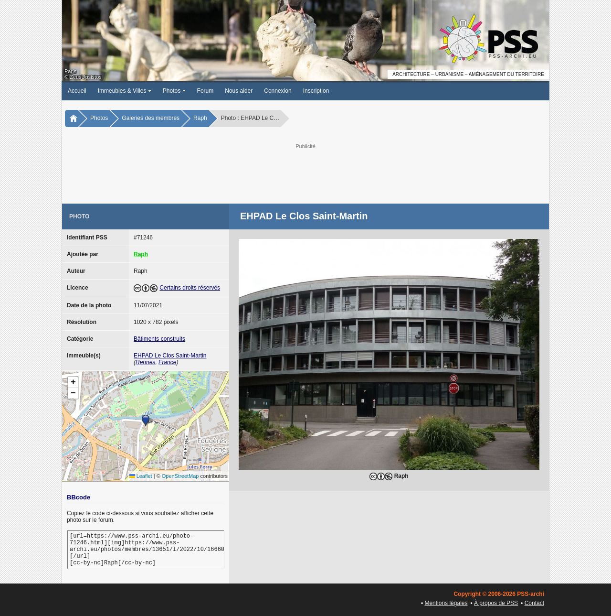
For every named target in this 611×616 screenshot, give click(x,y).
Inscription (316, 90)
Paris (70, 71)
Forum (205, 90)
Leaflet (140, 476)
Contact (534, 603)
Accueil (77, 90)
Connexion (277, 90)
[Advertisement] (305, 172)
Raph (200, 118)
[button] (145, 420)
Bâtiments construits (159, 338)
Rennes (145, 362)
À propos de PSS (496, 603)
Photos (174, 90)
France (167, 362)
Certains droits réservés (189, 287)
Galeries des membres (150, 118)
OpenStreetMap (180, 476)
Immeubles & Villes (124, 90)
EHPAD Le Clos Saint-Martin (170, 355)
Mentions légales (445, 603)
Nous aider (239, 90)
